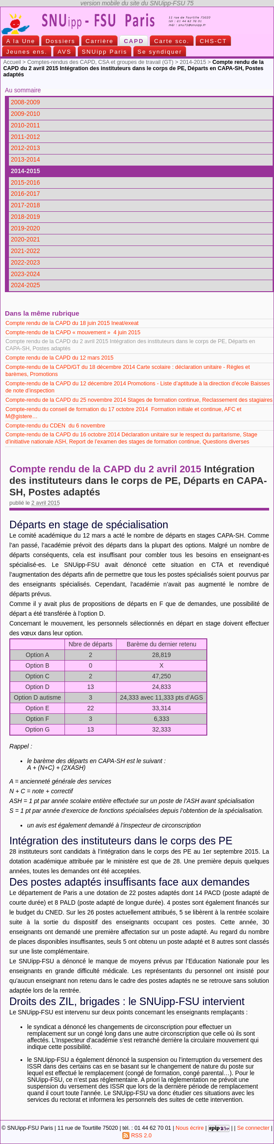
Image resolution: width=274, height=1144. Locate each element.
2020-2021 (25, 239)
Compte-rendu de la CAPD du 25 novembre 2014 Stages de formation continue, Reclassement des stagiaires (139, 400)
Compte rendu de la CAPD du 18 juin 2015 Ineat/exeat (71, 323)
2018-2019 (25, 217)
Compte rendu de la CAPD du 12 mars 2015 (60, 358)
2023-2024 (25, 274)
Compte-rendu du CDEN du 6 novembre (55, 426)
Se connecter (253, 1128)
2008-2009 (25, 102)
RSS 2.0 (137, 1135)
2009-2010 (25, 114)
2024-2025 (25, 285)
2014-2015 (193, 62)
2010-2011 (25, 125)
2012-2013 (25, 148)
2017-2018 (25, 205)
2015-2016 (25, 182)
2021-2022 (25, 251)
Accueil (12, 62)
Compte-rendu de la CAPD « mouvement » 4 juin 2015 (72, 332)
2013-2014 (25, 159)
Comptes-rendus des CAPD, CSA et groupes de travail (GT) (100, 62)
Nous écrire (190, 1128)
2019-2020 (25, 228)
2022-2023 (25, 262)
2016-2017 (25, 193)
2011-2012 (25, 137)
